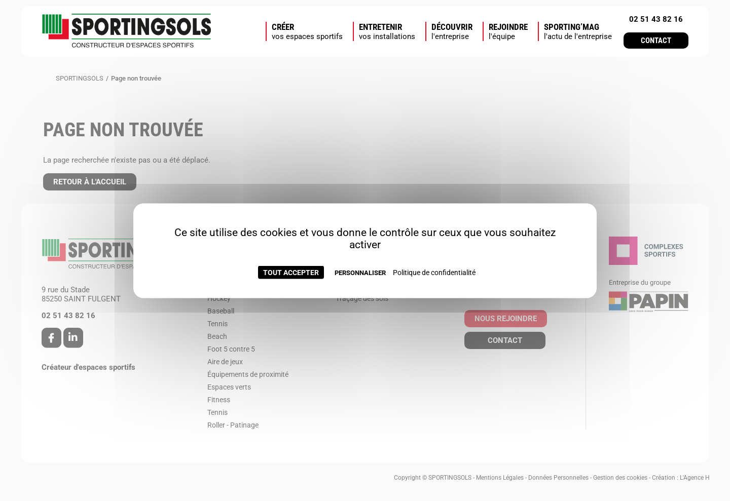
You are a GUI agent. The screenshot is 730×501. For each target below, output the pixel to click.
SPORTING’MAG (578, 31)
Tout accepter (291, 272)
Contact (656, 40)
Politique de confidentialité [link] (434, 272)
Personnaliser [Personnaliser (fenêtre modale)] (360, 272)
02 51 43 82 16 (656, 19)
